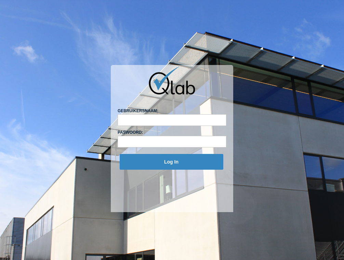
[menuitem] (171, 162)
